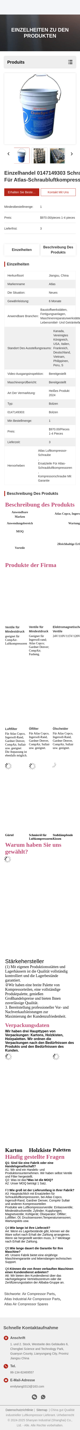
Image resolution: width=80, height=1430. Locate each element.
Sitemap (41, 1410)
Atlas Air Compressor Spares (26, 1304)
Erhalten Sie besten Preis (25, 192)
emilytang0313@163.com (27, 1386)
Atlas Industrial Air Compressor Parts (32, 1299)
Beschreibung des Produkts (58, 249)
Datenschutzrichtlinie (19, 1410)
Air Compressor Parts (38, 1294)
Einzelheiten (22, 250)
